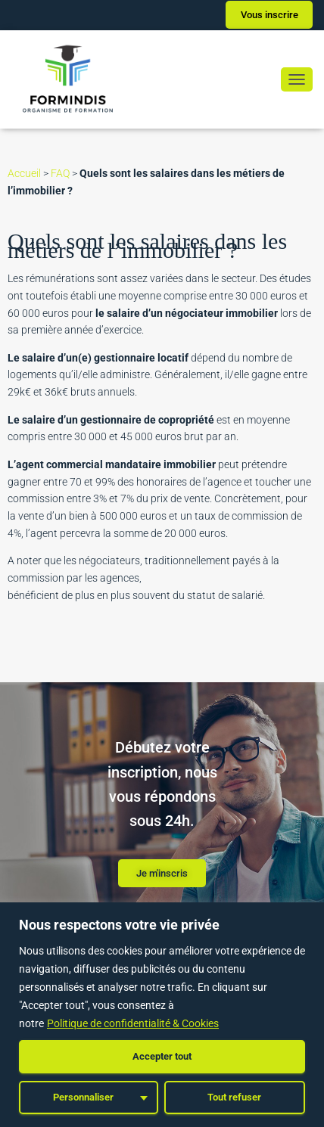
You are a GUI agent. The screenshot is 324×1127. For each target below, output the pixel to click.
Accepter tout (162, 1056)
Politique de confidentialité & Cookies (133, 1023)
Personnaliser (83, 1097)
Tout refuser (234, 1097)
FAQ (60, 173)
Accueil (24, 173)
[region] (162, 1014)
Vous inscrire (269, 14)
